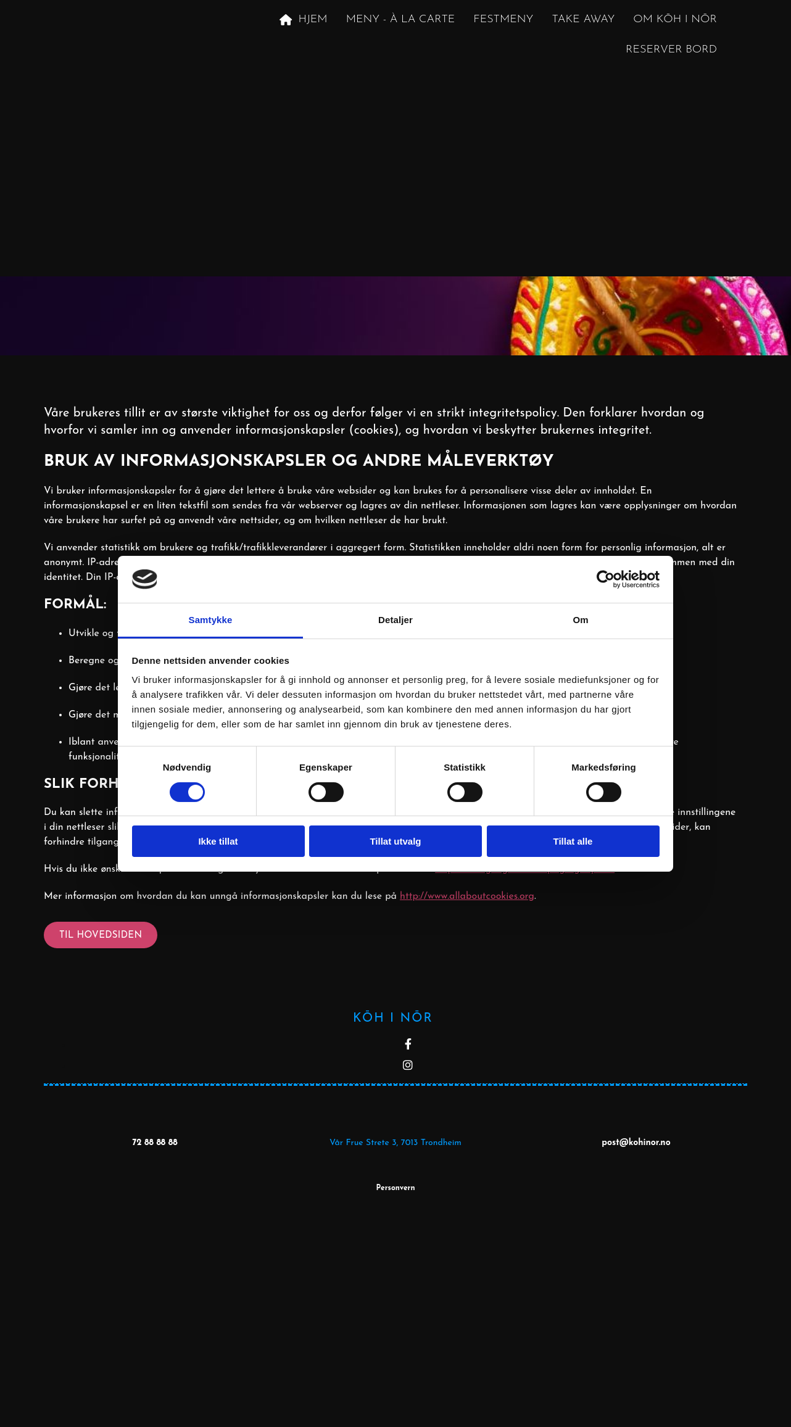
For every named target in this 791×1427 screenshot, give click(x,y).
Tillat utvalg (395, 841)
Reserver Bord (671, 50)
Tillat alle (573, 841)
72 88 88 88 (155, 1143)
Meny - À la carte (400, 19)
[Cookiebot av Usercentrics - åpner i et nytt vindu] (606, 579)
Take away (583, 19)
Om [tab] (580, 619)
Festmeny (503, 19)
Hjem (303, 20)
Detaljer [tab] (395, 619)
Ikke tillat (218, 841)
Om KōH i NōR (675, 19)
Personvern (395, 1188)
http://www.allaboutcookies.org (467, 896)
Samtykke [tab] (211, 619)
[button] (100, 935)
